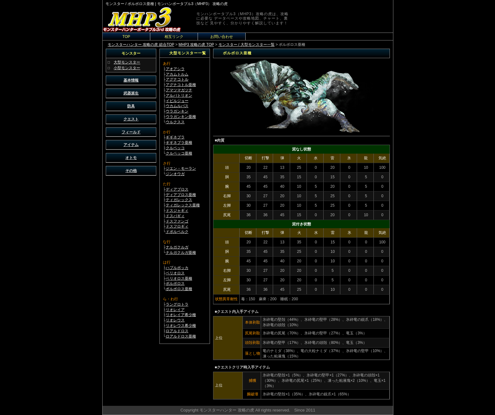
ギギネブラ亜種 (179, 142)
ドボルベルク (177, 231)
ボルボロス (175, 283)
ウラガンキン (177, 111)
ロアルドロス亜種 (181, 336)
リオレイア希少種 (181, 315)
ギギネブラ (175, 137)
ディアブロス (177, 189)
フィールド (131, 132)
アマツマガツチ (179, 90)
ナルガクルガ (177, 247)
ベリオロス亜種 (179, 278)
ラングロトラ (177, 304)
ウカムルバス (177, 106)
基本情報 (131, 80)
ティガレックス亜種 (183, 205)
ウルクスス (175, 122)
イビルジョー (177, 101)
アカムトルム (177, 74)
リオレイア (175, 310)
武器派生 (131, 93)
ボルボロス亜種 (179, 289)
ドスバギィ (175, 216)
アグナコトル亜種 (181, 84)
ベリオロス (175, 273)
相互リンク (173, 36)
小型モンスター (127, 68)
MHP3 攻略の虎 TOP (196, 44)
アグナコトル (177, 79)
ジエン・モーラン (181, 168)
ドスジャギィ (177, 210)
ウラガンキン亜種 (181, 116)
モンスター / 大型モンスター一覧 (246, 44)
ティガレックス (179, 200)
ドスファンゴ (177, 221)
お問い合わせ (221, 36)
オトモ (131, 158)
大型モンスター (127, 62)
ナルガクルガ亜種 (181, 252)
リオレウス (175, 320)
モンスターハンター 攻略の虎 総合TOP (141, 44)
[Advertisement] (131, 274)
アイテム (131, 145)
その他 (131, 170)
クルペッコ (175, 148)
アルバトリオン (179, 95)
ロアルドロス (177, 331)
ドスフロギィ (177, 226)
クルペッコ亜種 (179, 153)
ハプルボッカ (177, 267)
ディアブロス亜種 (181, 194)
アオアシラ (175, 69)
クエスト (131, 119)
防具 (131, 106)
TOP (126, 36)
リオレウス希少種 (181, 325)
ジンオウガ (175, 174)
